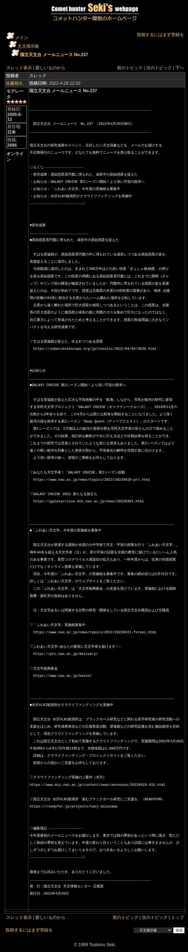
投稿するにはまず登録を (160, 34)
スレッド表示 (19, 67)
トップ (177, 917)
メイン (21, 37)
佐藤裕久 (14, 83)
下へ (179, 67)
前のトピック (130, 67)
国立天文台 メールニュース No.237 (54, 54)
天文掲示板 (28, 46)
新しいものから (50, 67)
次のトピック (159, 67)
